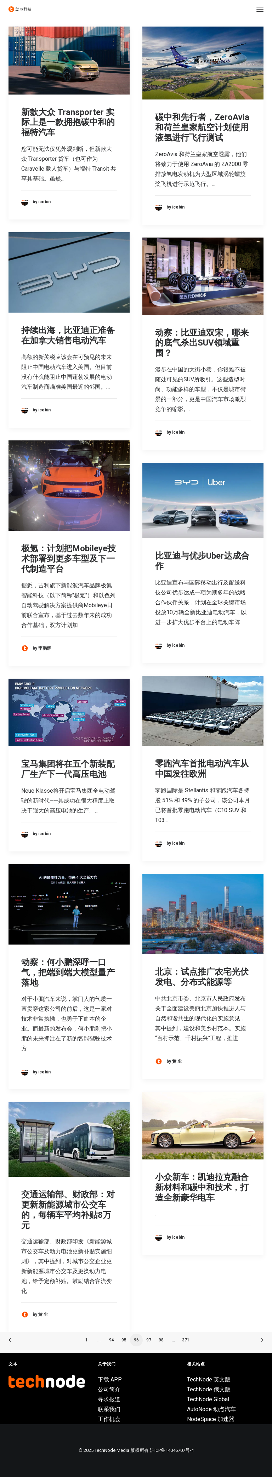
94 (111, 1340)
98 (161, 1340)
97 (148, 1340)
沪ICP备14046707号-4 (172, 1450)
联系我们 (109, 1409)
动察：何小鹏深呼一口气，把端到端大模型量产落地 (68, 972)
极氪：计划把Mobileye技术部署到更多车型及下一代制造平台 (68, 558)
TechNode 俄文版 (209, 1389)
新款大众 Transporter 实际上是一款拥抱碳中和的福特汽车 (68, 122)
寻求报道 (109, 1399)
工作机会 (109, 1419)
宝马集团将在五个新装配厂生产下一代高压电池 (68, 769)
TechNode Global (208, 1399)
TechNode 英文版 (209, 1379)
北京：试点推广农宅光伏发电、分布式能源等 (202, 977)
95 (123, 1340)
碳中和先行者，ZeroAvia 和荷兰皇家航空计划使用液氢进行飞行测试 (202, 127)
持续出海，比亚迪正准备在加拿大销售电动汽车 (68, 335)
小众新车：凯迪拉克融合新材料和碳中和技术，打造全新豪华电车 (202, 1187)
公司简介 (109, 1389)
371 (185, 1340)
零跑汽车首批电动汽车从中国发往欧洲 (202, 769)
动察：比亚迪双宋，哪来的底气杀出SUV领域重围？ (202, 343)
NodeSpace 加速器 (210, 1419)
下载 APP (110, 1379)
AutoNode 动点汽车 (211, 1409)
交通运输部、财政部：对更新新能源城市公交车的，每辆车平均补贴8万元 (68, 1210)
